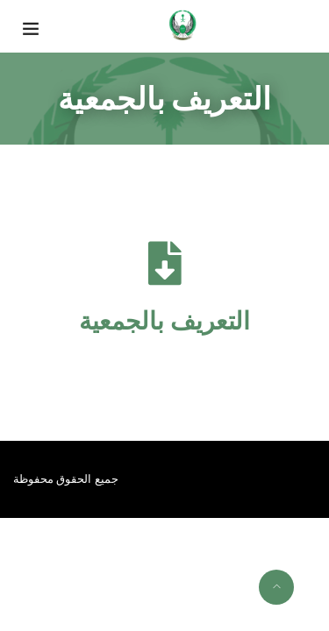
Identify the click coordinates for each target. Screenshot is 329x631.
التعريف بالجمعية (164, 321)
